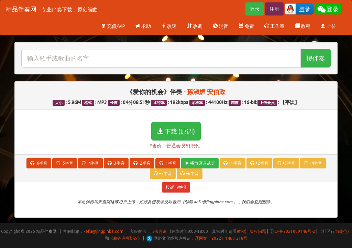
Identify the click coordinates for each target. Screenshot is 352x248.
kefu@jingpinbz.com (103, 231)
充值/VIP (113, 26)
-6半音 (38, 163)
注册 (274, 9)
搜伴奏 (315, 58)
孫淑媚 (197, 91)
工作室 (274, 26)
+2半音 (259, 163)
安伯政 (216, 91)
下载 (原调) (176, 131)
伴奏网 (50, 231)
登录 (255, 9)
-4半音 (90, 163)
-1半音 (167, 163)
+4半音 (313, 163)
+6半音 (189, 173)
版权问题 (258, 231)
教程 (302, 26)
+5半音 (163, 173)
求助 (143, 26)
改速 (169, 26)
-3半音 (116, 163)
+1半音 (232, 163)
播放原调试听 (200, 163)
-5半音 (64, 163)
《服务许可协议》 (125, 238)
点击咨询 (158, 231)
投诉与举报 (176, 187)
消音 (220, 26)
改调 (194, 26)
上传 (328, 26)
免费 (246, 26)
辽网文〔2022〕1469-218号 (221, 238)
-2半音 (142, 163)
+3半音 (286, 163)
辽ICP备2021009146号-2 (292, 231)
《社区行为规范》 (334, 231)
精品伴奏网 (52, 9)
